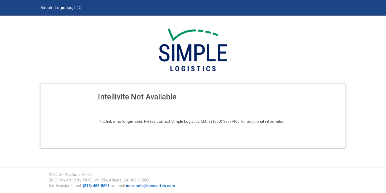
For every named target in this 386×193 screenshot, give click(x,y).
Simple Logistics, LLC (60, 7)
